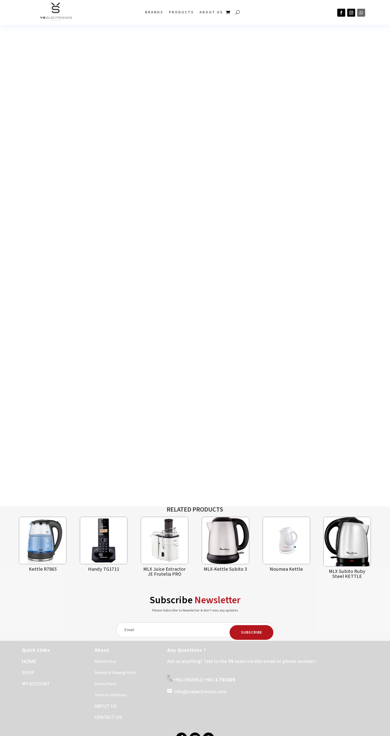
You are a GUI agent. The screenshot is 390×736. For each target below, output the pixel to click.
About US (211, 12)
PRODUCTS (181, 12)
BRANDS (154, 12)
